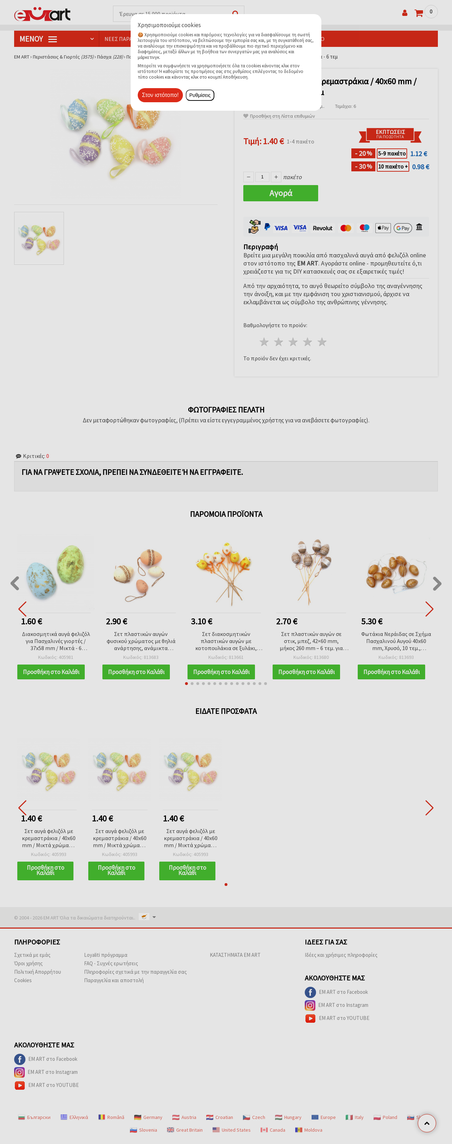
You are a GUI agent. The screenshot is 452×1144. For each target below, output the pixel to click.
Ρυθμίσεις (200, 95)
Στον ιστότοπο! (160, 95)
